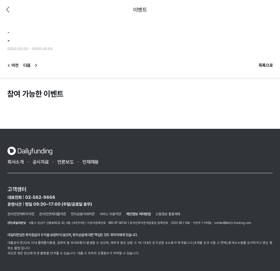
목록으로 (266, 65)
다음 (26, 65)
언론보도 (65, 162)
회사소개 (15, 162)
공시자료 (41, 162)
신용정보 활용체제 (168, 214)
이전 (7, 9)
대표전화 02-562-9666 (31, 197)
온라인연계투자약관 (20, 214)
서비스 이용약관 (110, 214)
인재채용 (90, 162)
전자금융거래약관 (83, 214)
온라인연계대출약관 (52, 214)
